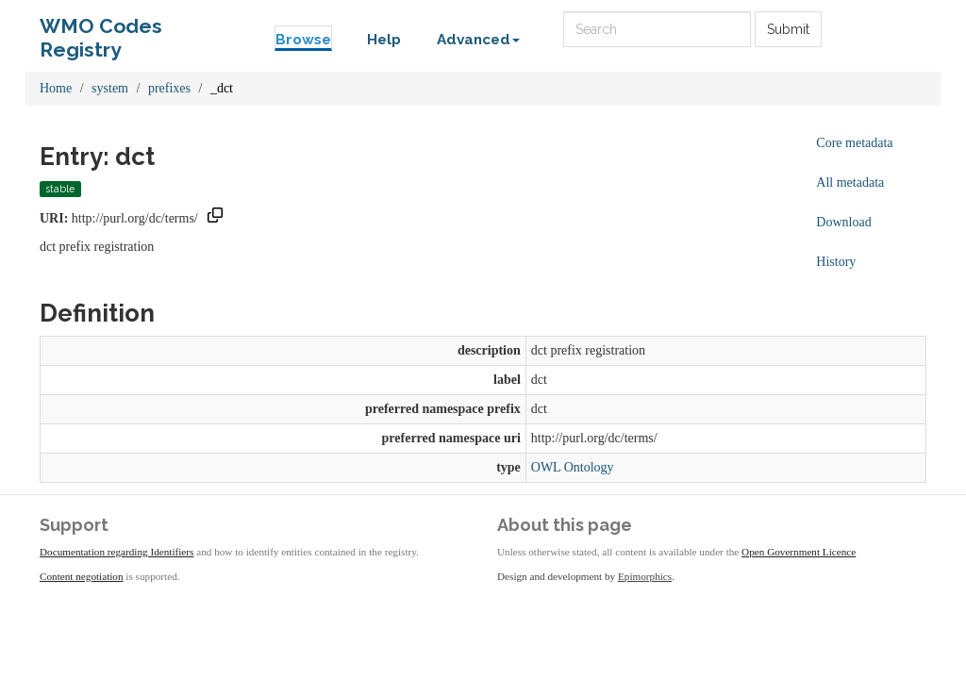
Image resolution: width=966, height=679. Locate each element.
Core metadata (854, 143)
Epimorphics (645, 576)
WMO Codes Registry (101, 30)
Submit (788, 29)
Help (384, 39)
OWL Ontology (572, 467)
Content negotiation (82, 576)
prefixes (169, 88)
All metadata (850, 182)
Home (56, 88)
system (110, 88)
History (836, 262)
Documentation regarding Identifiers (116, 551)
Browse (303, 39)
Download (843, 222)
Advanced (478, 39)
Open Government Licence (798, 551)
